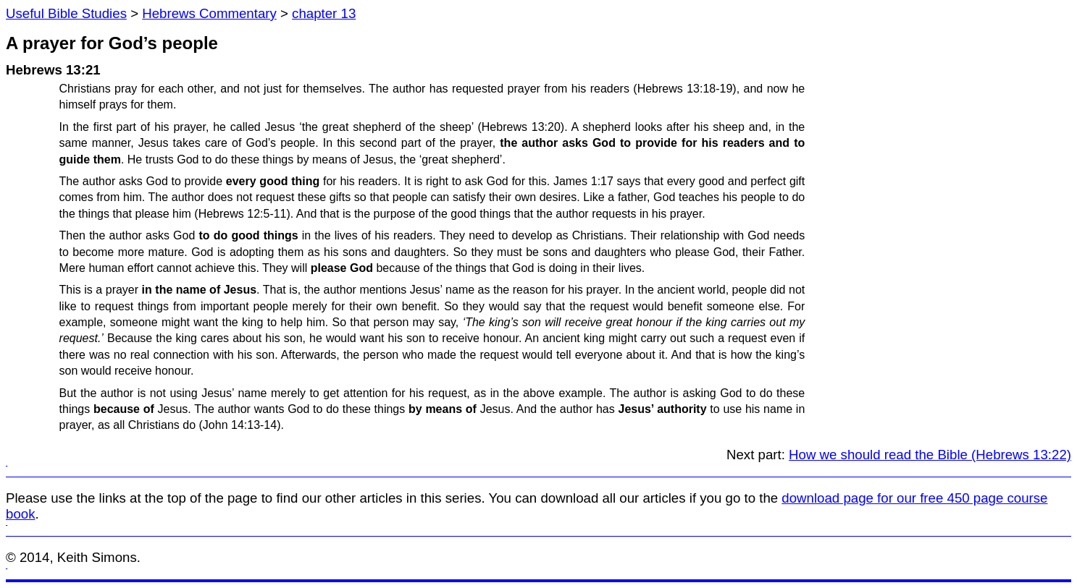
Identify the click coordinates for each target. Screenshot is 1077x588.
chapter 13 (324, 13)
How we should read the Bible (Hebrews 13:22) (930, 454)
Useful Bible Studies (66, 13)
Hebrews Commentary (209, 13)
